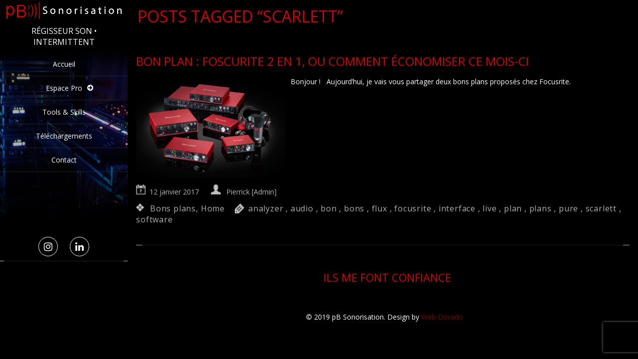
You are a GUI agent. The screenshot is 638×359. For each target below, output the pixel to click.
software (154, 219)
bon (328, 208)
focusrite (412, 208)
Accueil (64, 64)
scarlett (601, 208)
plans (540, 208)
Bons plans (173, 208)
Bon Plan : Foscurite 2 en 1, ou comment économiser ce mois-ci (332, 61)
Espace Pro (64, 88)
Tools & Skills (64, 112)
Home (213, 208)
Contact (64, 160)
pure (568, 208)
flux (379, 208)
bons (354, 208)
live (489, 208)
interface (457, 208)
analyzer (265, 208)
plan (513, 208)
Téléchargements (64, 136)
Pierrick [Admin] (251, 191)
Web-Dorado (442, 317)
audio (302, 208)
